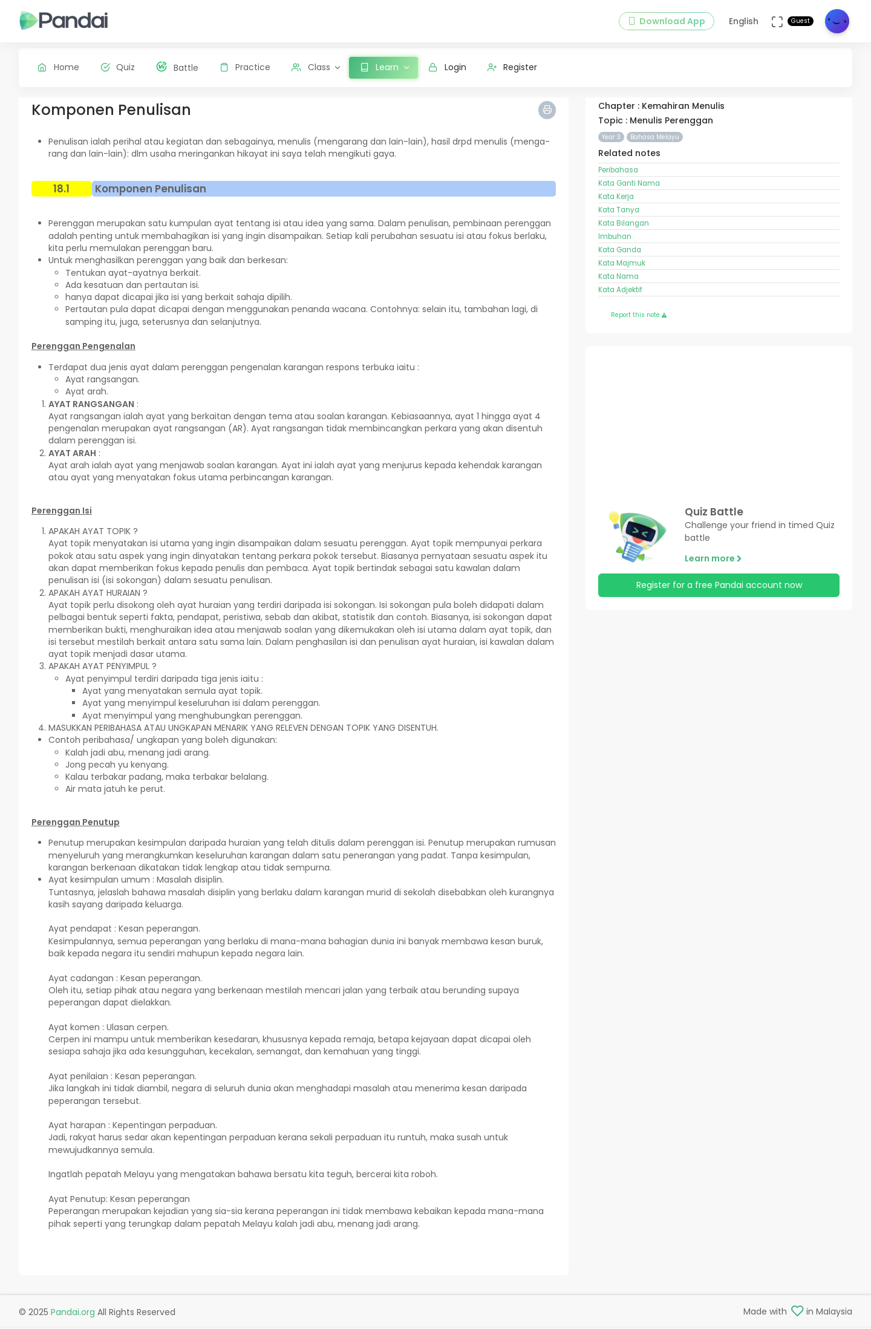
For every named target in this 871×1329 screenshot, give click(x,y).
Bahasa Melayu (654, 146)
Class (311, 67)
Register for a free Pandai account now (719, 595)
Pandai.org (73, 1314)
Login (447, 67)
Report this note (639, 324)
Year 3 (611, 146)
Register (513, 67)
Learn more (713, 567)
